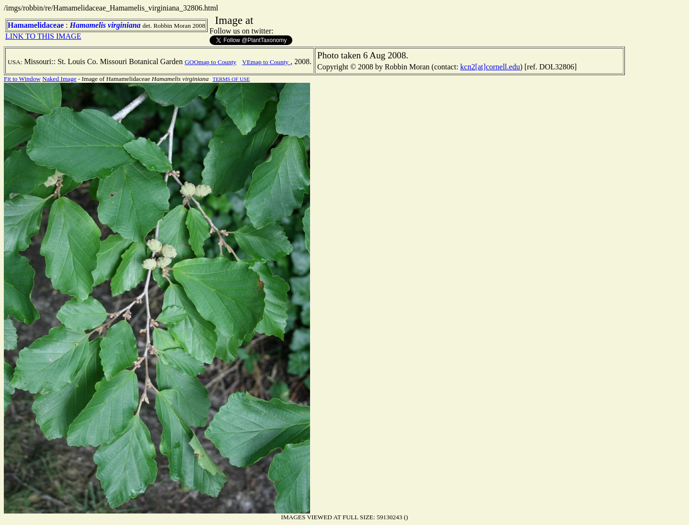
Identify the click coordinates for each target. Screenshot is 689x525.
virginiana (124, 25)
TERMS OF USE (231, 79)
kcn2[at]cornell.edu (490, 67)
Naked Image (59, 78)
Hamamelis (88, 25)
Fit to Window (22, 78)
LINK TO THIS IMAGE (43, 36)
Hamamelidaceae (36, 25)
